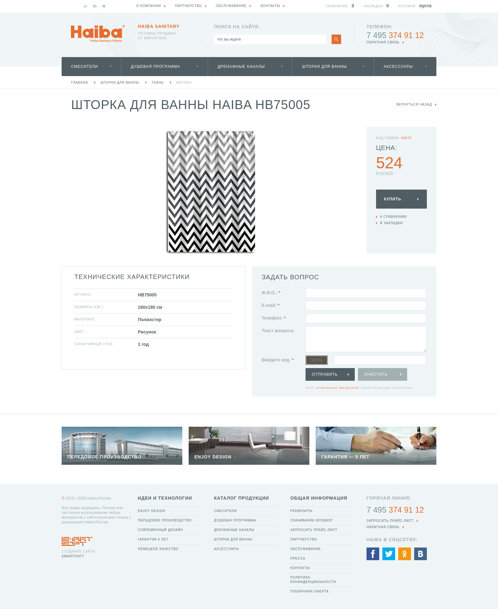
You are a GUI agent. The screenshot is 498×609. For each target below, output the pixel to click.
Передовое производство (165, 520)
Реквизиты (301, 511)
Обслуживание (305, 549)
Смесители (84, 66)
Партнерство (303, 539)
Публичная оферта (309, 591)
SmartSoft (73, 556)
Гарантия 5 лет (153, 539)
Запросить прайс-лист (313, 530)
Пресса (297, 558)
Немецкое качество (158, 549)
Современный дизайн (160, 530)
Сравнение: (337, 6)
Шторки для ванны (324, 66)
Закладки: (374, 6)
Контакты (300, 568)
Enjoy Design (151, 511)
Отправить (325, 374)
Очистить (375, 374)
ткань (158, 82)
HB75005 (184, 82)
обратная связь (383, 42)
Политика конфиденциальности (313, 580)
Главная (79, 82)
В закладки (391, 223)
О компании (148, 6)
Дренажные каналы (241, 66)
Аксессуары (398, 66)
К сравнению (393, 216)
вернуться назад (414, 104)
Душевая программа (155, 66)
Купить (392, 199)
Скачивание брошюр (311, 520)
